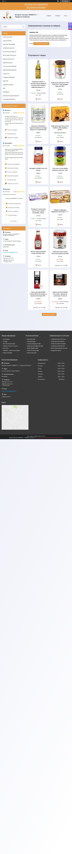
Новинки (49, 15)
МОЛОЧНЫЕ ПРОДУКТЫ (9, 55)
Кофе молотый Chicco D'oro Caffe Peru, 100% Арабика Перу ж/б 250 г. (60, 84)
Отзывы (5, 341)
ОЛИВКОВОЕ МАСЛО (8, 48)
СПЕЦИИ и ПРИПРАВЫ (9, 77)
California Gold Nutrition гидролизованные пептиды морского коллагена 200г (38, 128)
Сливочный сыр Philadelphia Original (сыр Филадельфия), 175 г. (14, 150)
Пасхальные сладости (42, 43)
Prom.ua (43, 436)
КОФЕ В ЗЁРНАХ (7, 40)
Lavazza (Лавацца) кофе (34, 343)
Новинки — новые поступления (11, 350)
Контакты (5, 348)
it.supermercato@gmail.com (10, 252)
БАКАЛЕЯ (5, 81)
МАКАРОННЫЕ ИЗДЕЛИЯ (9, 70)
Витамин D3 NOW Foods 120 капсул (38, 169)
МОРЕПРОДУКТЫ (8, 62)
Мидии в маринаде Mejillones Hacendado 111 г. (60, 211)
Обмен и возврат (7, 352)
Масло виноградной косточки (59, 348)
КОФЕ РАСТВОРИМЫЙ (9, 44)
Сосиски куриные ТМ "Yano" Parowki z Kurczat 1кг (14, 120)
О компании (6, 339)
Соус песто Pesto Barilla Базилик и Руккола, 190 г (60, 169)
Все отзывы (14, 221)
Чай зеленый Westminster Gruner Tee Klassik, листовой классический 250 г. (14, 154)
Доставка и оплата (61, 15)
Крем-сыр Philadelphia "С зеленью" (14, 198)
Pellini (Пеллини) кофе (33, 350)
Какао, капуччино (32, 352)
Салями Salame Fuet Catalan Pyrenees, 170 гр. (14, 124)
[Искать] (24, 27)
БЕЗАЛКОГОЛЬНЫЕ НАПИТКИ (11, 95)
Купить (39, 99)
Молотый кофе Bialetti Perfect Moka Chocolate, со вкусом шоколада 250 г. (38, 294)
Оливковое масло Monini (57, 341)
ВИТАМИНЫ (6, 92)
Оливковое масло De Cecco (58, 339)
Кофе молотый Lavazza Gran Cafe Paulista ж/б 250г (60, 252)
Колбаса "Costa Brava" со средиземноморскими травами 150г (14, 117)
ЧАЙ (4, 88)
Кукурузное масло (56, 350)
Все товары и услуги (48, 314)
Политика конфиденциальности (55, 437)
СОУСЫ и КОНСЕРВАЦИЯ (9, 66)
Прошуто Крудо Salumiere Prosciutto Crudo (14, 158)
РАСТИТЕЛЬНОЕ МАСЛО (9, 51)
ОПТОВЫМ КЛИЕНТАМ (9, 99)
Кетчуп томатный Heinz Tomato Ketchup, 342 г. (38, 252)
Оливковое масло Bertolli (58, 346)
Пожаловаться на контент (41, 437)
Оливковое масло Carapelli (58, 343)
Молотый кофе (31, 339)
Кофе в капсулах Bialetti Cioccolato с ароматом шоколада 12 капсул (60, 294)
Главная (41, 15)
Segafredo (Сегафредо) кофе (35, 346)
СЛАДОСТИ (6, 73)
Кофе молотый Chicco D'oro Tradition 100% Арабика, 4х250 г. (60, 128)
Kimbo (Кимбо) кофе (32, 348)
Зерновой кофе (31, 341)
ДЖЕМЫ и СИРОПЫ (8, 84)
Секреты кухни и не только (10, 346)
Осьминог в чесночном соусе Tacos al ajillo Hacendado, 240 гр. (38, 211)
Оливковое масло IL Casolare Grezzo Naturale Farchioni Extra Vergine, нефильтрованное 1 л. (38, 84)
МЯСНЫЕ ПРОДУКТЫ (8, 59)
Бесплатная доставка (9, 343)
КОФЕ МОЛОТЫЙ (7, 37)
